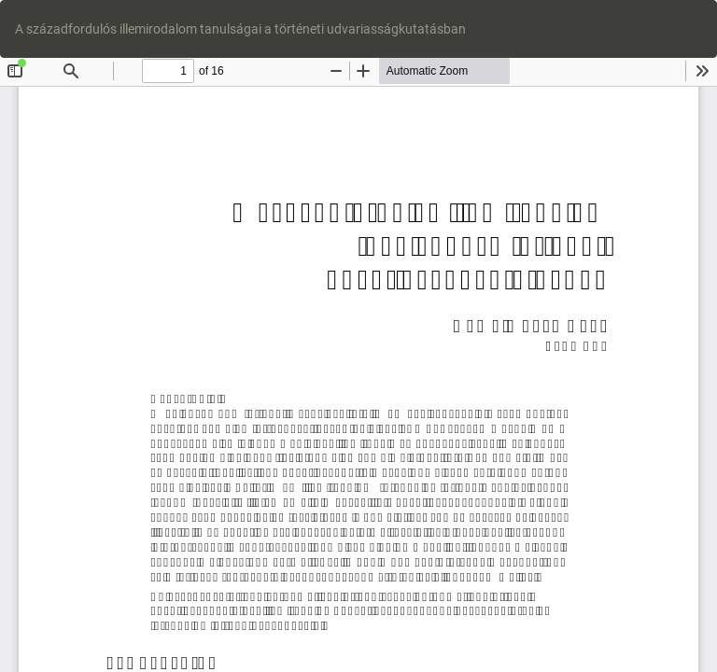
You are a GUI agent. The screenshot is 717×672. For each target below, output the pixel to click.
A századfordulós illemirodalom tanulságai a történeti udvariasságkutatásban (240, 28)
